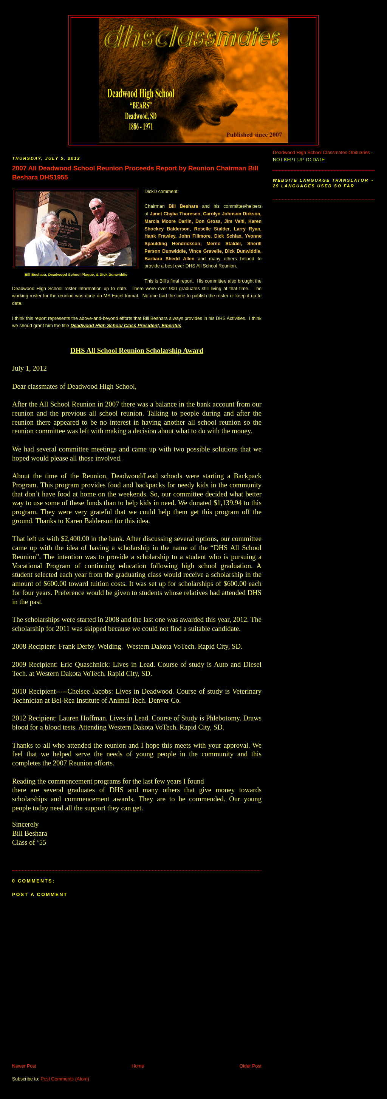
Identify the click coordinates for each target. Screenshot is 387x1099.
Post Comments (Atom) (64, 1079)
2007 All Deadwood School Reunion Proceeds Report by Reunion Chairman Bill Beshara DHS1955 (135, 172)
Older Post (251, 1066)
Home (138, 1066)
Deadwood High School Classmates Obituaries (321, 152)
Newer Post (24, 1066)
